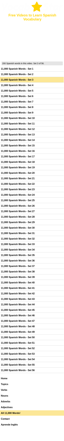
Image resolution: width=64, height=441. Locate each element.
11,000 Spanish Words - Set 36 (18, 260)
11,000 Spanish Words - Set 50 (18, 337)
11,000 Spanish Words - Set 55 (18, 365)
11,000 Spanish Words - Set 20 (18, 173)
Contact (5, 419)
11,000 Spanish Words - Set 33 (18, 244)
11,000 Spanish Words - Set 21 (18, 178)
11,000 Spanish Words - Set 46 (18, 315)
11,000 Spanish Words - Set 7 (17, 101)
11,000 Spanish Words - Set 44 (18, 304)
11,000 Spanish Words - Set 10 (18, 118)
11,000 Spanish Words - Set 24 (18, 195)
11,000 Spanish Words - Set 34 (18, 249)
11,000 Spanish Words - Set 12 (18, 129)
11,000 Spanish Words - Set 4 (17, 85)
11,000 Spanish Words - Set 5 (17, 90)
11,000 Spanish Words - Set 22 (18, 184)
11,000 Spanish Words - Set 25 (18, 200)
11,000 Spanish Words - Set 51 (18, 343)
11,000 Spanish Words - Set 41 (18, 288)
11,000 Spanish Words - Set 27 (18, 211)
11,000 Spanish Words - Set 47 (18, 321)
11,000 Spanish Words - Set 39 (18, 277)
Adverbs (5, 401)
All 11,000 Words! (10, 413)
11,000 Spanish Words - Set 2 (17, 74)
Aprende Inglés (9, 424)
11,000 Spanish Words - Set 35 (18, 255)
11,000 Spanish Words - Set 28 (18, 217)
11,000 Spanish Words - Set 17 (18, 156)
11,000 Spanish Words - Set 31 (18, 233)
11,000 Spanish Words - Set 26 (18, 206)
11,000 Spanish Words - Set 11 (18, 123)
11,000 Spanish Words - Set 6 (17, 96)
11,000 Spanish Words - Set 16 (18, 151)
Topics (4, 384)
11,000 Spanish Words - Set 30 (18, 227)
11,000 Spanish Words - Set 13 (18, 134)
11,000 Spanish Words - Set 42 (18, 293)
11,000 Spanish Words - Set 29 (18, 222)
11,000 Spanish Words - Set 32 (18, 238)
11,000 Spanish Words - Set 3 (17, 80)
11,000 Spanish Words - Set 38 (18, 271)
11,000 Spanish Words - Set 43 (18, 299)
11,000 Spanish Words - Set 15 (18, 145)
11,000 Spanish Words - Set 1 (17, 69)
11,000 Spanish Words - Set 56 (18, 370)
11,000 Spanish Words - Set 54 (18, 359)
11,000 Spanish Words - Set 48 (18, 326)
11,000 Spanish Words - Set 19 (18, 167)
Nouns (4, 395)
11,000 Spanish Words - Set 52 (18, 348)
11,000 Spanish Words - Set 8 (17, 107)
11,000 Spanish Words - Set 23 (18, 189)
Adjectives (7, 407)
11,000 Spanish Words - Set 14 (18, 140)
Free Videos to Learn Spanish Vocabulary (32, 17)
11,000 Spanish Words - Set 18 (18, 162)
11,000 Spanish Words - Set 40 (18, 282)
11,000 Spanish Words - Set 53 (18, 354)
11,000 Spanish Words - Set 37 (18, 266)
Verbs (4, 390)
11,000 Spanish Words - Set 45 (18, 310)
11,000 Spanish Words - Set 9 (17, 112)
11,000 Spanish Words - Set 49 (18, 332)
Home (4, 378)
